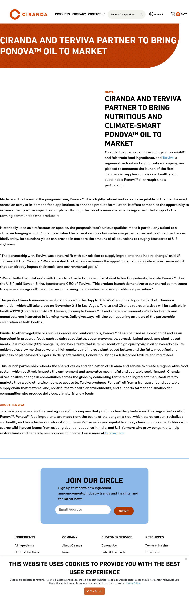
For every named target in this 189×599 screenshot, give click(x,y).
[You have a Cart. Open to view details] (175, 14)
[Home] (28, 14)
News (65, 551)
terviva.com (114, 433)
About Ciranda (72, 544)
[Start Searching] (141, 14)
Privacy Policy (132, 583)
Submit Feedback (113, 551)
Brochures (152, 551)
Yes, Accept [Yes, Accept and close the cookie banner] (94, 591)
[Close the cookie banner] (186, 559)
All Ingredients (24, 544)
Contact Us (109, 544)
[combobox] (127, 14)
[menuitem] (62, 14)
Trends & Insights (156, 544)
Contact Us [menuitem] (96, 14)
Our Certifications (27, 551)
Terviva (168, 158)
